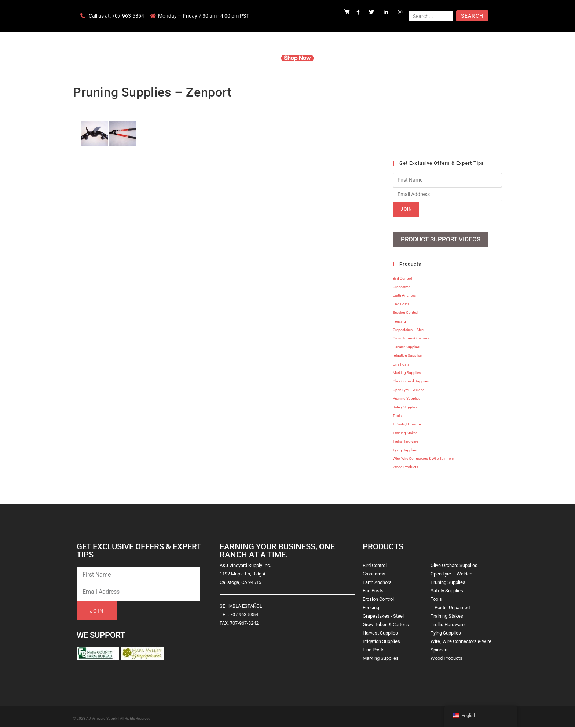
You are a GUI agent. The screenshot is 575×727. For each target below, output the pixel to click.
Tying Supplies (405, 447)
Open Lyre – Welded (409, 387)
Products (259, 58)
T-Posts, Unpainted (408, 421)
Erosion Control (405, 310)
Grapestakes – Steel (408, 327)
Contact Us (372, 58)
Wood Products (405, 464)
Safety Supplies (405, 404)
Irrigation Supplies (407, 352)
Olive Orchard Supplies (411, 378)
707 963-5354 (244, 611)
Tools (397, 412)
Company (228, 58)
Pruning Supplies (406, 395)
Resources (337, 58)
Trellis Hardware (405, 438)
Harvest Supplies (406, 344)
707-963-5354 (128, 16)
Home (199, 58)
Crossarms (401, 284)
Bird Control (402, 275)
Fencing (399, 318)
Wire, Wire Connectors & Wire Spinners (423, 455)
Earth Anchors (404, 292)
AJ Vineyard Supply (102, 715)
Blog (400, 58)
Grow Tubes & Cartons (411, 335)
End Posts (401, 301)
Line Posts (401, 361)
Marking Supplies (407, 369)
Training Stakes (405, 430)
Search (472, 16)
